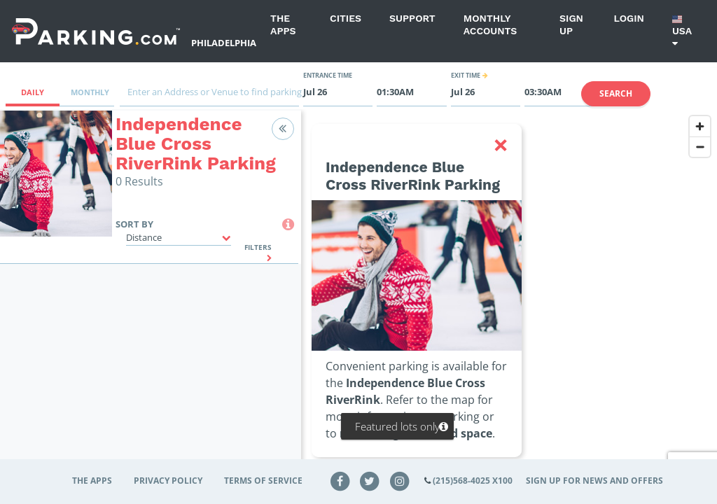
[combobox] (209, 95)
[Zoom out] (700, 146)
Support (412, 18)
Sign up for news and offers (594, 480)
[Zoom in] (700, 126)
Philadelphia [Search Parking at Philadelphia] (223, 42)
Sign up (571, 24)
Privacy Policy (168, 480)
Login (629, 18)
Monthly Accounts (490, 24)
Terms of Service (263, 480)
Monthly (90, 92)
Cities (345, 18)
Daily (32, 92)
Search (615, 93)
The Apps (283, 24)
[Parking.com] (96, 31)
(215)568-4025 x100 (473, 480)
